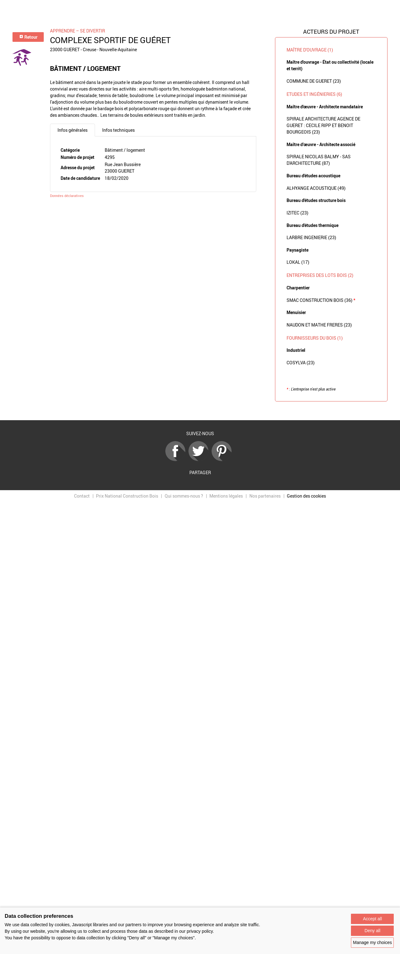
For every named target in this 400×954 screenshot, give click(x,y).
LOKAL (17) (298, 262)
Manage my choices (372, 942)
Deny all (372, 930)
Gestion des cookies (306, 496)
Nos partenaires (265, 496)
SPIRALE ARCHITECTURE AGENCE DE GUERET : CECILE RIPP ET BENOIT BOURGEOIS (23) (323, 125)
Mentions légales (226, 496)
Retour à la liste (200, 411)
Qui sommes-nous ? (184, 496)
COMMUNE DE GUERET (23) (314, 81)
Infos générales (73, 130)
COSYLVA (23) (301, 363)
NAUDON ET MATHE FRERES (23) (319, 325)
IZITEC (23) (297, 213)
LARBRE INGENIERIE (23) (311, 237)
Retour (28, 37)
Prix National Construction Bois (127, 496)
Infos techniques (118, 130)
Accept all (372, 918)
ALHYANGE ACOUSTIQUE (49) (316, 188)
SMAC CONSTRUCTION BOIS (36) (321, 300)
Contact (82, 496)
